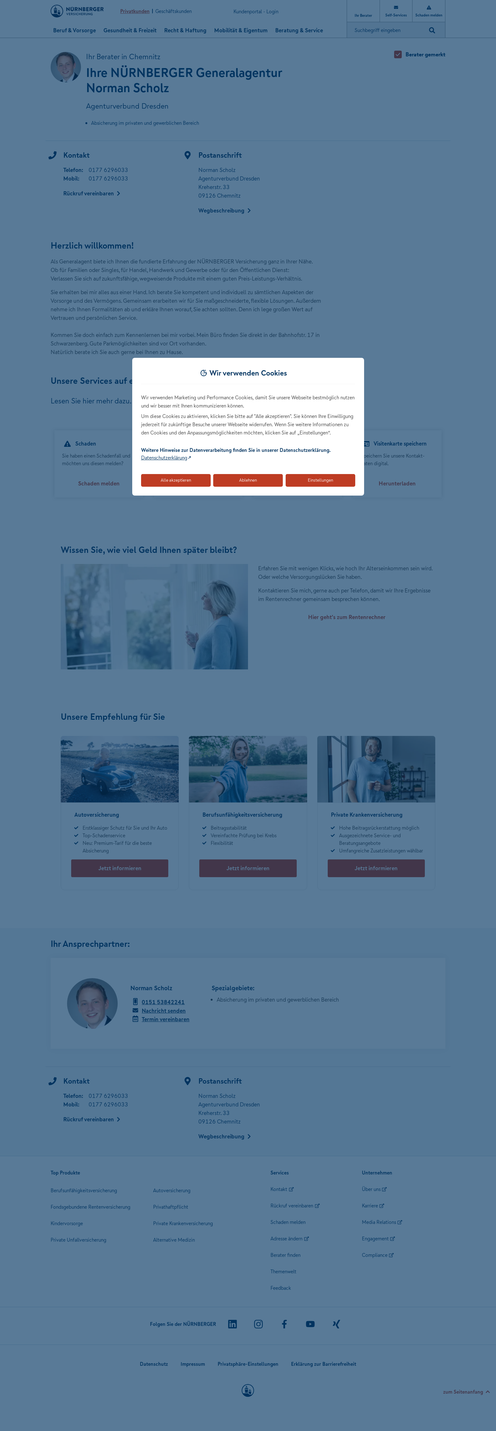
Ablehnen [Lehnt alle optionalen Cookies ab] (248, 480)
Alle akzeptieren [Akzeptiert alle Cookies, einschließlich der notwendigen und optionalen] (176, 480)
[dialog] (248, 427)
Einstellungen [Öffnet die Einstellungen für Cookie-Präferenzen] (320, 480)
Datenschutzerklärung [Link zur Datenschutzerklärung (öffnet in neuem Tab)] (164, 457)
